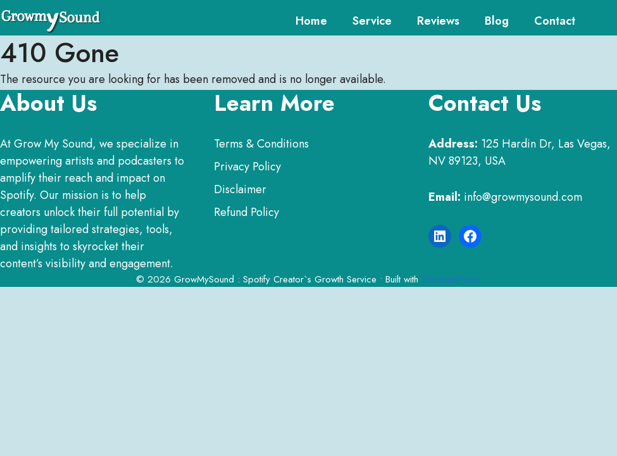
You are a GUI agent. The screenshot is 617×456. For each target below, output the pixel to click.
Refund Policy (246, 212)
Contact (554, 21)
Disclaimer (240, 189)
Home (311, 21)
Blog (497, 21)
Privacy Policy (247, 166)
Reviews (438, 21)
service (372, 21)
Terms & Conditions (261, 144)
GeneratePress (451, 279)
